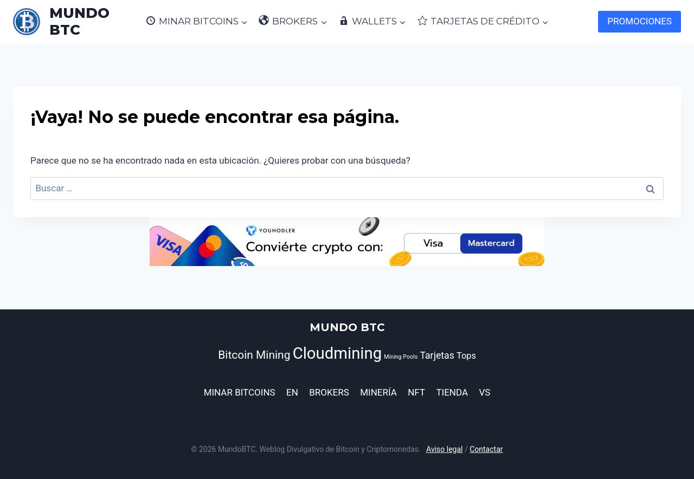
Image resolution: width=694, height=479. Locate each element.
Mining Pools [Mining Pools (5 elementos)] (400, 356)
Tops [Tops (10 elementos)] (466, 356)
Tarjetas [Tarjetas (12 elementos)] (437, 355)
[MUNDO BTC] (73, 21)
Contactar (486, 449)
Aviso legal (444, 449)
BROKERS (329, 392)
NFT (416, 392)
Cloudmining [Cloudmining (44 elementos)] (337, 353)
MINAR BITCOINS (239, 392)
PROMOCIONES (639, 21)
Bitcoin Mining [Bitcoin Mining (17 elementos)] (254, 354)
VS (484, 392)
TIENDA (452, 392)
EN (292, 392)
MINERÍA (378, 392)
